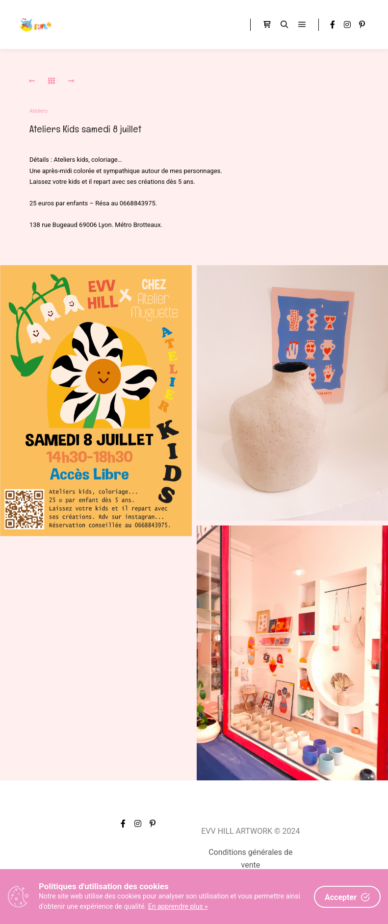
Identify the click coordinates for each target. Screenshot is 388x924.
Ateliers (38, 111)
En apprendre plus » (178, 906)
